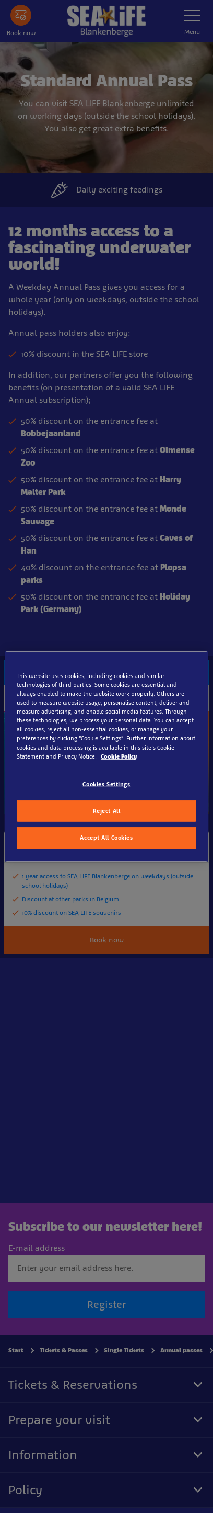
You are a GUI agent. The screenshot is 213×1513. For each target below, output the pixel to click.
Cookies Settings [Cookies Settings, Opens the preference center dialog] (106, 783)
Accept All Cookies (106, 837)
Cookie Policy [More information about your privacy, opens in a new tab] (119, 756)
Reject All (107, 810)
